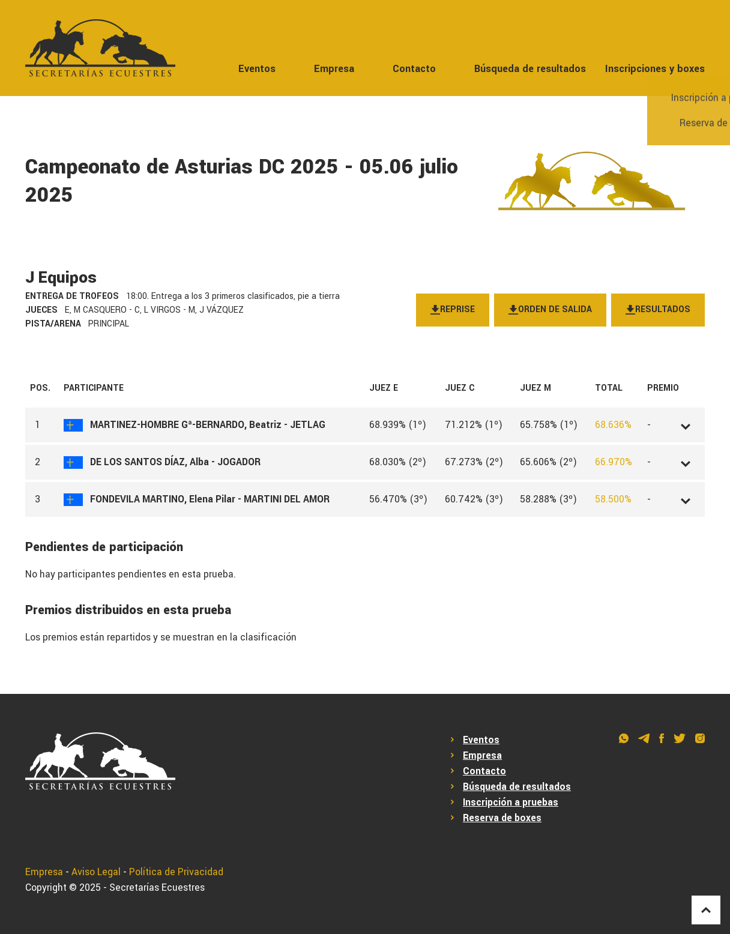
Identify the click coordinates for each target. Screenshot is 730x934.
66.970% (613, 462)
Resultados (658, 310)
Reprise (452, 310)
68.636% (613, 425)
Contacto (414, 69)
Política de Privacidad (176, 872)
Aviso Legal (96, 872)
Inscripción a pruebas (510, 802)
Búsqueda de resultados (530, 69)
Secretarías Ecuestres (157, 887)
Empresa (334, 69)
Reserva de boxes (502, 818)
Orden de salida (550, 310)
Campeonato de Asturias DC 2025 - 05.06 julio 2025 (241, 180)
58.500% (613, 499)
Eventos (257, 69)
